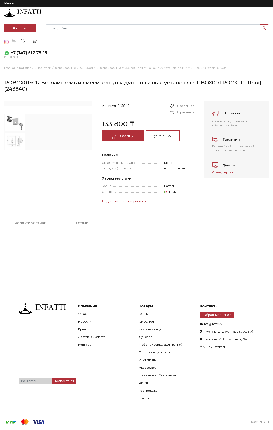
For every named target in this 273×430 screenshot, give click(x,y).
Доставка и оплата (91, 337)
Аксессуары (148, 367)
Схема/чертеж (223, 172)
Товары (146, 306)
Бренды (84, 329)
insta (6, 42)
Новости (84, 321)
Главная (10, 67)
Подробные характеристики (124, 201)
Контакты (85, 344)
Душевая (145, 337)
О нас (82, 314)
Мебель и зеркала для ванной (161, 344)
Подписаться (64, 381)
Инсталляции (148, 360)
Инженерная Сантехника (157, 375)
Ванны (143, 314)
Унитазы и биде (150, 329)
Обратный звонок (217, 315)
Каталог (20, 28)
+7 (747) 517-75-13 (28, 52)
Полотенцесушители (154, 352)
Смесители (43, 67)
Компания (87, 306)
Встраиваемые (65, 67)
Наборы (145, 398)
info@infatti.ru (13, 56)
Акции (143, 383)
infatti (22, 13)
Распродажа (148, 390)
